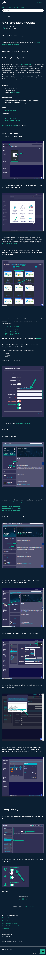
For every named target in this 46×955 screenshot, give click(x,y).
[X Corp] (5, 891)
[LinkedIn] (7, 891)
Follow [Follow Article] (5, 31)
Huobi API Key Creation (11, 331)
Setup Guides (15, 7)
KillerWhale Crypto (6, 7)
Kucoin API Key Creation (11, 328)
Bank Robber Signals (8, 920)
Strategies (22, 7)
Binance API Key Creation (12, 326)
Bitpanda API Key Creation (12, 333)
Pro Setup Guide (6, 917)
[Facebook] (3, 891)
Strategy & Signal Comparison (10, 923)
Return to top (6, 911)
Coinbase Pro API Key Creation (13, 329)
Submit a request (29, 906)
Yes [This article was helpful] (19, 899)
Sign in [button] (40, 2)
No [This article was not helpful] (26, 899)
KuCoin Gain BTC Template (12, 117)
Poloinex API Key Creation (12, 335)
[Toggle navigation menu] (37, 2)
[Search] (23, 10)
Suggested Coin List (7, 928)
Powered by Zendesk (40, 953)
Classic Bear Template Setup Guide (11, 925)
